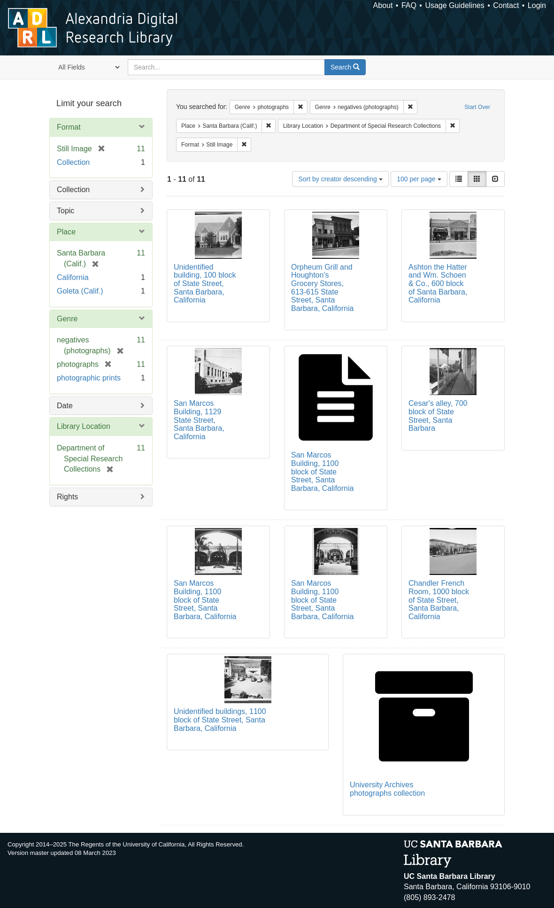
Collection (73, 162)
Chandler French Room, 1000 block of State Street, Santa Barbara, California (438, 599)
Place (66, 232)
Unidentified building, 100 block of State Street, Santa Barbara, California (205, 283)
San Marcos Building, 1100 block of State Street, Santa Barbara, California (322, 471)
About (383, 5)
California (73, 277)
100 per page (419, 179)
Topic (65, 211)
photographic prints (89, 378)
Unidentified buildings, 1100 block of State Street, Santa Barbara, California (220, 719)
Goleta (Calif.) (80, 291)
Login (537, 5)
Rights (67, 497)
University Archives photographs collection (387, 789)
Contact (506, 5)
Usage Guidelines (454, 5)
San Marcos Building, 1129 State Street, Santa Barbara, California (199, 419)
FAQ (408, 5)
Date (65, 406)
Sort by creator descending (340, 179)
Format (69, 127)
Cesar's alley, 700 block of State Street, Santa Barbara (437, 415)
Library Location (83, 426)
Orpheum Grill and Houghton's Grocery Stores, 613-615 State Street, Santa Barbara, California (322, 287)
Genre (67, 319)
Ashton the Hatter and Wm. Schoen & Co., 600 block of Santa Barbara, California (437, 283)
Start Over (477, 107)
